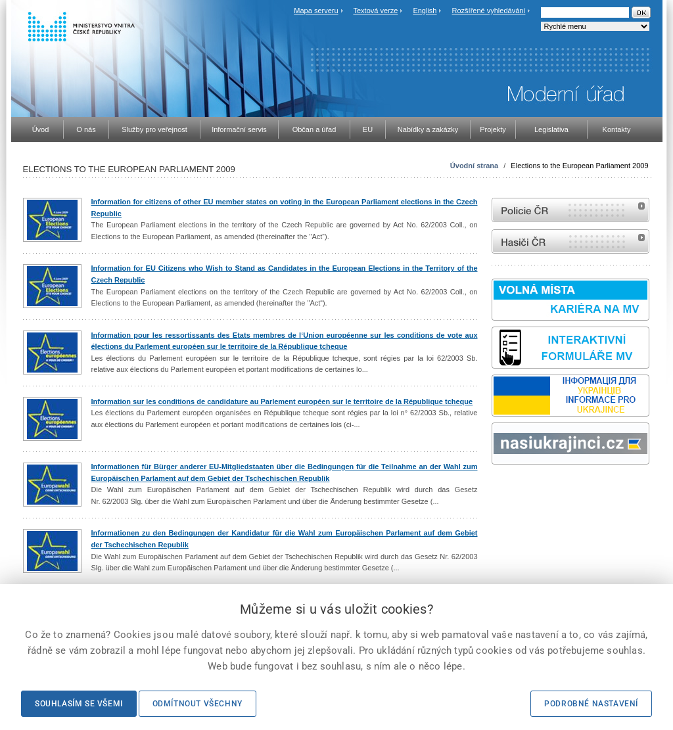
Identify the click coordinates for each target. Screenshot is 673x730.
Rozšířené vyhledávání (489, 10)
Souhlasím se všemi (79, 703)
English (424, 10)
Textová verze (375, 10)
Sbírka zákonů (494, 489)
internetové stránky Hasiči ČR (570, 241)
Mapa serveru (316, 10)
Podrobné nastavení (591, 703)
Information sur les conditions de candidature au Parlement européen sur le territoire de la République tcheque (282, 401)
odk (498, 489)
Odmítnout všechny (197, 703)
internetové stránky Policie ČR (570, 210)
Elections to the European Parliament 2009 (579, 166)
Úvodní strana (474, 166)
